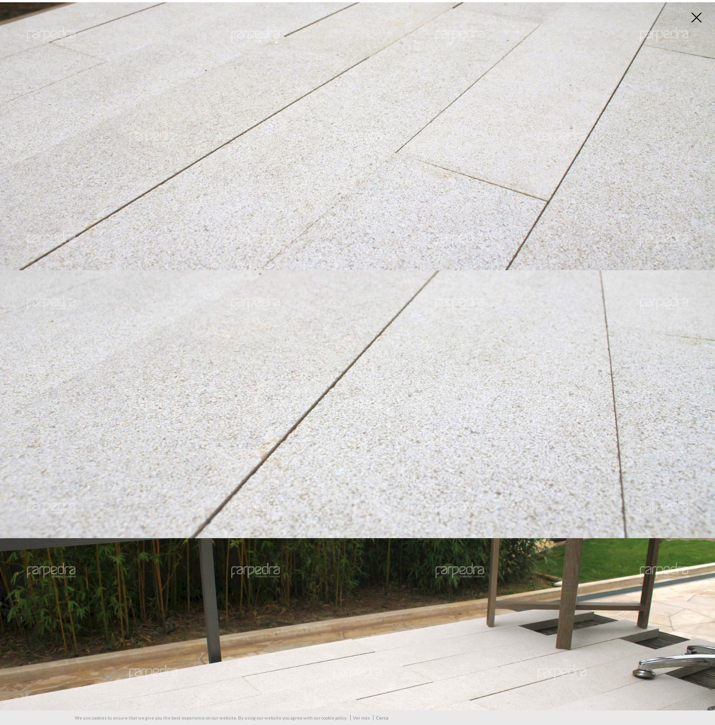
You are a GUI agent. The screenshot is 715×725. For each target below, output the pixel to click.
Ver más (361, 717)
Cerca (382, 717)
